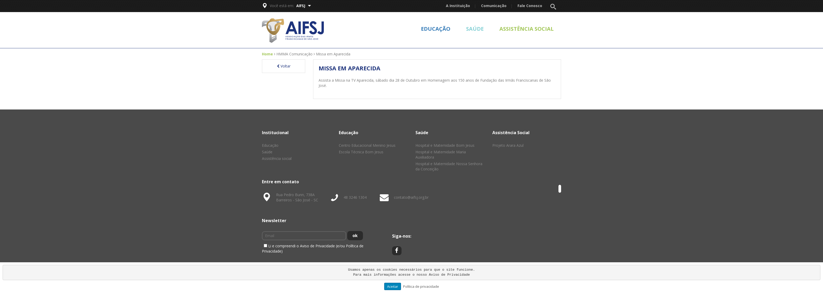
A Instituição (458, 5)
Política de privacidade (421, 286)
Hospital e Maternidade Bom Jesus (444, 145)
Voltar (284, 66)
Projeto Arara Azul (508, 145)
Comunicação (494, 5)
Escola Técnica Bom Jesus (361, 151)
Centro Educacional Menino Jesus (367, 145)
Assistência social (526, 28)
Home (267, 53)
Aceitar (392, 286)
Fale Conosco (530, 5)
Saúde (475, 28)
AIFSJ (303, 5)
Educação (435, 28)
